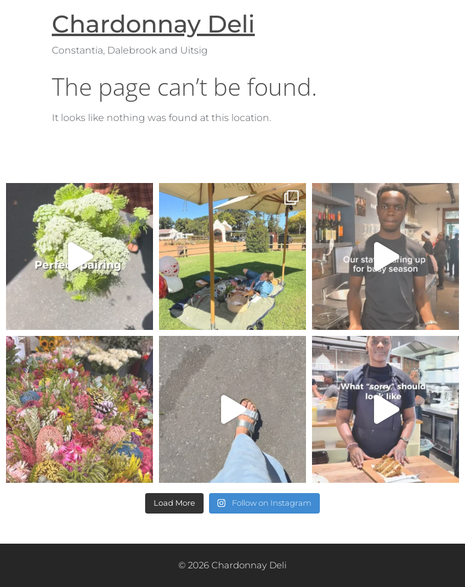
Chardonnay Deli (153, 24)
